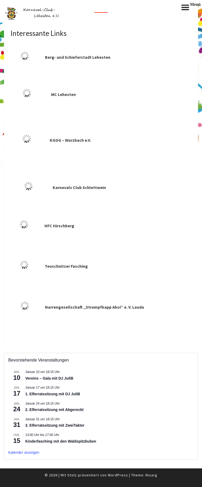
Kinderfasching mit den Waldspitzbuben (60, 441)
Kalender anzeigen (23, 452)
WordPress (118, 475)
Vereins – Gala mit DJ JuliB (49, 378)
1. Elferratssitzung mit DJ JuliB (52, 394)
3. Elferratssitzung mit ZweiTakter (54, 425)
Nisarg (151, 475)
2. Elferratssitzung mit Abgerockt (54, 410)
